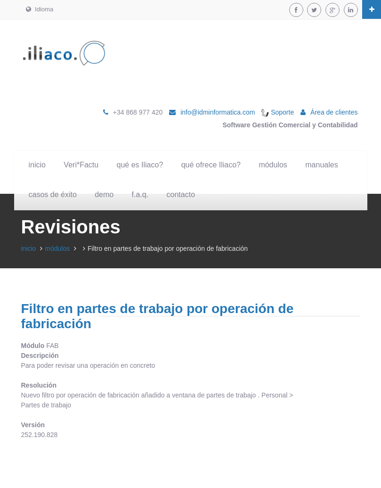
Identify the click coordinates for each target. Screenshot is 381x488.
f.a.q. (140, 194)
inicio (37, 165)
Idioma (40, 9)
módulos (273, 165)
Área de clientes (333, 112)
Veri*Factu (81, 165)
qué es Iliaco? (140, 165)
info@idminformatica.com (217, 112)
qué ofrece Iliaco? (211, 165)
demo (104, 194)
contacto (181, 194)
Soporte (277, 112)
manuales (321, 165)
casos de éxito (53, 194)
